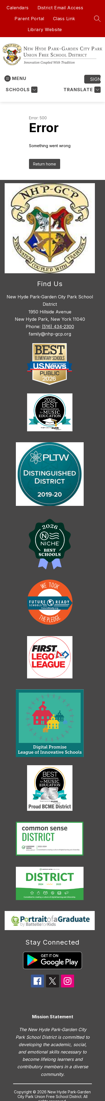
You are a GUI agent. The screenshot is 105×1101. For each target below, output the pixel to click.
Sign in (95, 79)
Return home (44, 164)
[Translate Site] (81, 89)
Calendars (18, 7)
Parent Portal (29, 18)
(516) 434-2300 (58, 326)
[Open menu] (15, 78)
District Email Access (60, 7)
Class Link (64, 18)
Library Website (45, 29)
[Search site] (97, 18)
